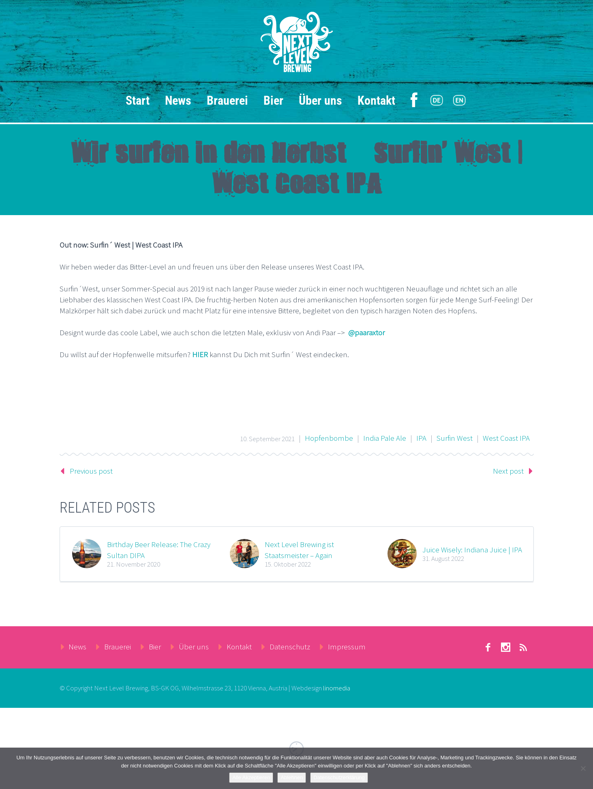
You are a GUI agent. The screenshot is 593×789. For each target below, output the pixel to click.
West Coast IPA (506, 438)
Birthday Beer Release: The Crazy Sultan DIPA (158, 549)
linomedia (336, 687)
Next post (508, 471)
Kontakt (376, 100)
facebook (488, 647)
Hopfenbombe (329, 438)
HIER (200, 354)
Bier (273, 100)
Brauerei (227, 100)
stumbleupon (506, 647)
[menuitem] (436, 101)
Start (138, 100)
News (178, 100)
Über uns (320, 100)
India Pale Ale (384, 438)
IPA (421, 438)
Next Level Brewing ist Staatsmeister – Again (299, 549)
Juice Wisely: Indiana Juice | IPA (472, 549)
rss (524, 647)
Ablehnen (291, 777)
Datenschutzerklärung (338, 777)
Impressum (347, 646)
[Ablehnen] (583, 768)
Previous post (91, 471)
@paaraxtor (366, 332)
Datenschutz (290, 646)
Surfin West (455, 438)
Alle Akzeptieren (251, 777)
